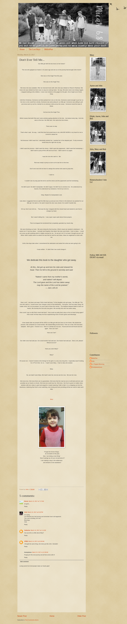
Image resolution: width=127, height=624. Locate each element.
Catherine (27, 530)
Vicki (25, 512)
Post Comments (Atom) (31, 620)
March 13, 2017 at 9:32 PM (35, 512)
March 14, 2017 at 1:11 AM (38, 530)
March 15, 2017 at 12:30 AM (40, 552)
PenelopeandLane (97, 367)
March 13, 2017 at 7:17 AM (36, 501)
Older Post (81, 616)
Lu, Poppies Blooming (98, 364)
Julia (26, 489)
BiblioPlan (48, 49)
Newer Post (22, 616)
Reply (25, 506)
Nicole (26, 501)
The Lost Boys (34, 49)
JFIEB (26, 541)
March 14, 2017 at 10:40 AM (36, 541)
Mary (51, 399)
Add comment (24, 561)
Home (22, 49)
